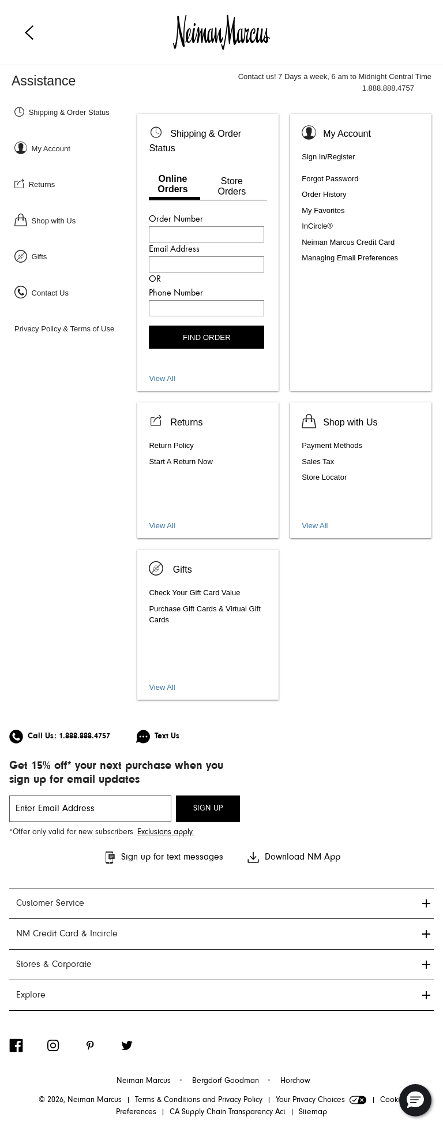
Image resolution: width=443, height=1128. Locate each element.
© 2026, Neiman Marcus (80, 1100)
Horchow (295, 1081)
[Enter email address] (206, 264)
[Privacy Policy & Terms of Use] (74, 328)
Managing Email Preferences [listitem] (350, 257)
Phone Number (176, 293)
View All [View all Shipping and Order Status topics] (162, 378)
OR (155, 279)
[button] (415, 1100)
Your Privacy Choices (321, 1100)
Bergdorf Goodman (225, 1081)
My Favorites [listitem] (323, 210)
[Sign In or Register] (74, 148)
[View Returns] (175, 420)
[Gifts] (74, 256)
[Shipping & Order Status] (74, 112)
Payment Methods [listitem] (332, 445)
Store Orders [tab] (231, 186)
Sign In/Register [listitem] (328, 156)
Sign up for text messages (163, 857)
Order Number (176, 219)
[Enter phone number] (206, 308)
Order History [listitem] (324, 194)
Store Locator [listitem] (324, 477)
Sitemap (313, 1112)
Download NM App (293, 857)
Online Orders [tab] (172, 184)
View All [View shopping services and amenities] (315, 525)
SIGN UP (208, 809)
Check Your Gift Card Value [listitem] (194, 592)
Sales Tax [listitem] (318, 461)
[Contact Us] (74, 292)
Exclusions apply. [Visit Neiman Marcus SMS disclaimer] (165, 832)
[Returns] (74, 184)
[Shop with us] (339, 420)
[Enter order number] (206, 234)
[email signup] (90, 808)
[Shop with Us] (74, 220)
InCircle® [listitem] (317, 226)
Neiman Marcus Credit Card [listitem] (348, 242)
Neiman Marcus (144, 1081)
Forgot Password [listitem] (330, 178)
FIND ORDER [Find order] (207, 337)
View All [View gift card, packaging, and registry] (162, 687)
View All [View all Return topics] (162, 525)
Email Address (174, 249)
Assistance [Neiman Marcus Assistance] (44, 80)
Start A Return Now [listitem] (181, 461)
